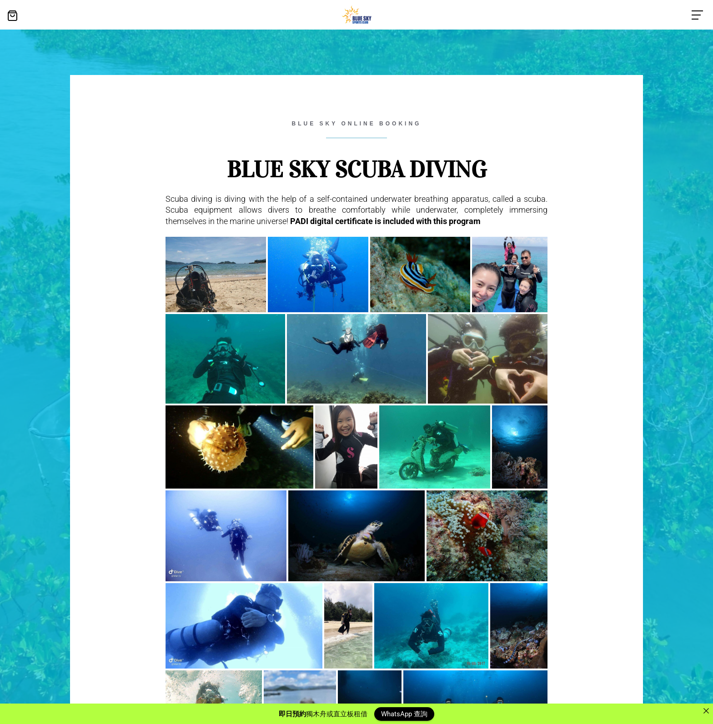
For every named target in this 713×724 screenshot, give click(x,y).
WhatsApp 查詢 (404, 713)
